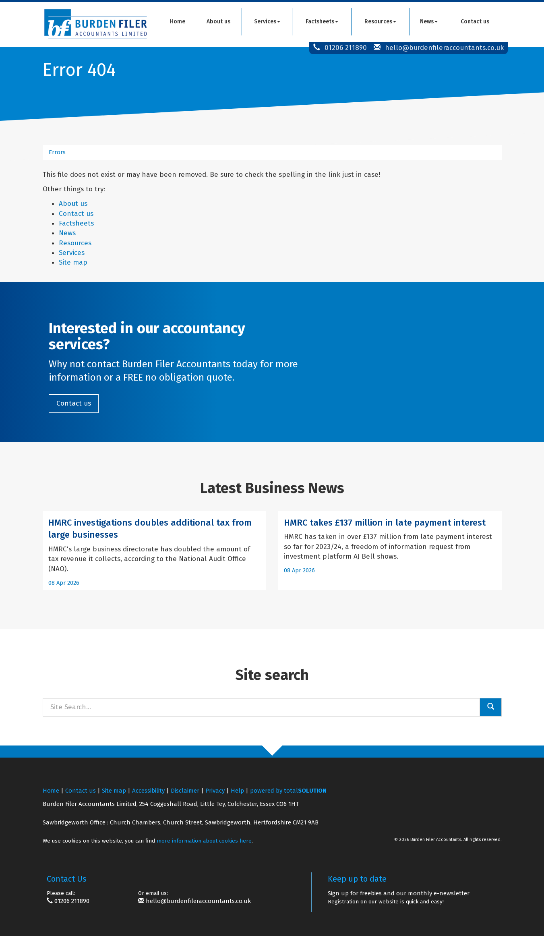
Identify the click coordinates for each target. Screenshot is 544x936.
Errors (57, 152)
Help (237, 790)
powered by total (288, 790)
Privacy (215, 790)
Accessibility (148, 790)
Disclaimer (185, 790)
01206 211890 (346, 47)
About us (218, 21)
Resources (380, 21)
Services (267, 21)
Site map (73, 262)
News (429, 21)
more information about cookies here (204, 840)
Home (177, 21)
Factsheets (322, 21)
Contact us (475, 21)
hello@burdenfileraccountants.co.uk (444, 47)
